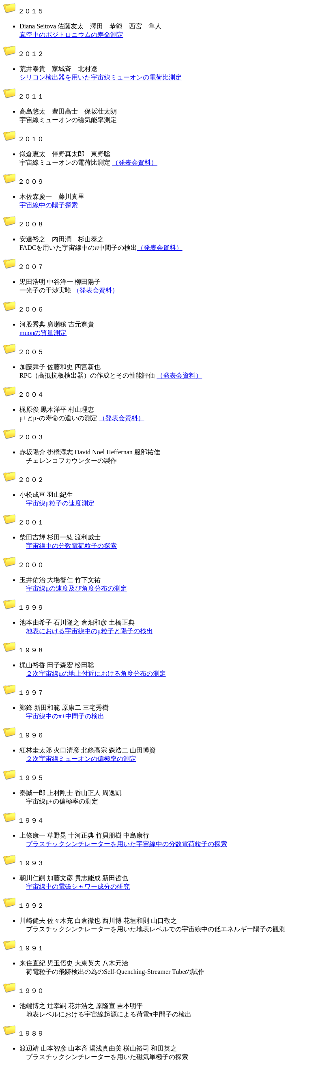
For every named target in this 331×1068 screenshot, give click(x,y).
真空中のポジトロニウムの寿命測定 (71, 34)
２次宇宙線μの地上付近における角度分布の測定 (96, 673)
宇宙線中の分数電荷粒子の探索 (71, 545)
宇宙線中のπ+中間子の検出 (65, 716)
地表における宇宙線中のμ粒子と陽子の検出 (89, 630)
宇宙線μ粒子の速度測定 (60, 503)
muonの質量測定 (43, 332)
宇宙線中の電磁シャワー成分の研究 (78, 886)
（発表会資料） (134, 162)
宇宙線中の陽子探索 (48, 205)
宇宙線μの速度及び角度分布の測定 (76, 588)
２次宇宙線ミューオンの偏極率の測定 (81, 758)
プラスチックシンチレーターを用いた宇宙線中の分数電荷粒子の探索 (126, 843)
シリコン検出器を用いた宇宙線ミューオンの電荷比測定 (100, 77)
